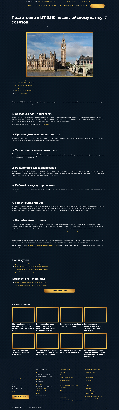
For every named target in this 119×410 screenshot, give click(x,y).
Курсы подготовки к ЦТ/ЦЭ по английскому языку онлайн (31, 266)
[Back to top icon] (105, 407)
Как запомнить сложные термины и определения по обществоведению (47, 352)
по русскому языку (89, 377)
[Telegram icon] (100, 407)
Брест (55, 1)
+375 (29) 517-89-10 (17, 382)
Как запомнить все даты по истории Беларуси (70, 351)
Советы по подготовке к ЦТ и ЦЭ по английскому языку (31, 285)
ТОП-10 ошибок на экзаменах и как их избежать (20, 352)
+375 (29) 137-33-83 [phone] (71, 1)
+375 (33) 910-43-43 (41, 388)
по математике (88, 380)
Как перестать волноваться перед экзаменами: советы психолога (93, 327)
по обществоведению (89, 393)
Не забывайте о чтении (21, 96)
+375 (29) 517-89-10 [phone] (84, 1)
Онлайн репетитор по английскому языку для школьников (31, 269)
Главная (14, 26)
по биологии (87, 388)
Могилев (49, 1)
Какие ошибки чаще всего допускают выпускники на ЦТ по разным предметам (45, 327)
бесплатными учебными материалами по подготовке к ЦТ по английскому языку (58, 231)
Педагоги (62, 372)
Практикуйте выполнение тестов (24, 82)
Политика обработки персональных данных (71, 400)
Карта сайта (63, 397)
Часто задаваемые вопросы (67, 392)
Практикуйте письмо (21, 93)
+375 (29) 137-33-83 (17, 379)
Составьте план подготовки (23, 80)
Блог (21, 26)
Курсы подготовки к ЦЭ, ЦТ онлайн (93, 399)
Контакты (62, 383)
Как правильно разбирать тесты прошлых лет (71, 325)
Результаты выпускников (66, 377)
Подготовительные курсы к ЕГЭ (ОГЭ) (93, 396)
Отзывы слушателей (65, 380)
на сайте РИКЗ (46, 124)
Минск (39, 1)
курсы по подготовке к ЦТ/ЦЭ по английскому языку (43, 245)
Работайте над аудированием (23, 90)
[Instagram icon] (93, 1)
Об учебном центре (65, 369)
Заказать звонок (97, 6)
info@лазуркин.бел (17, 391)
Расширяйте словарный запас (23, 88)
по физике (86, 383)
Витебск (44, 1)
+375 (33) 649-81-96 (41, 390)
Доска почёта (63, 375)
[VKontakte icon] (97, 1)
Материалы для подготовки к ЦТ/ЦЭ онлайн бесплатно (31, 282)
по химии (86, 385)
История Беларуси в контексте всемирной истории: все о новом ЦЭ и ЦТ (23, 327)
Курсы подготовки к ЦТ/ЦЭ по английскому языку (29, 264)
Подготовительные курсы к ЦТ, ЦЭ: (93, 369)
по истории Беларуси (89, 391)
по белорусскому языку (90, 375)
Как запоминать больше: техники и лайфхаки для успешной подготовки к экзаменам (95, 353)
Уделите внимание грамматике (24, 85)
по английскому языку (89, 372)
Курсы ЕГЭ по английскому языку (24, 272)
